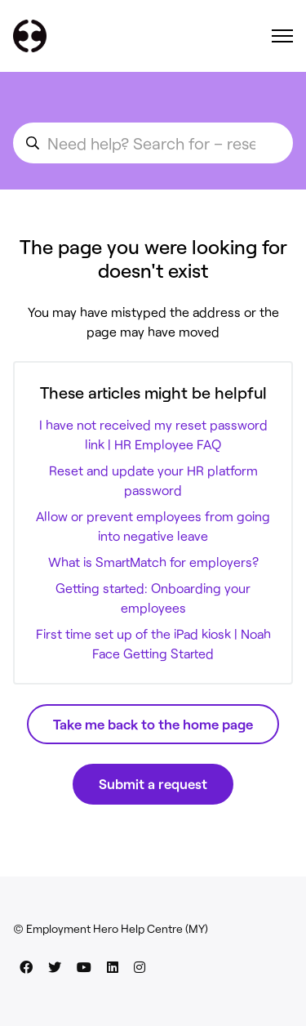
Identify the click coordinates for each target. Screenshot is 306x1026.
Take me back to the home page (153, 724)
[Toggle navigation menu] (282, 36)
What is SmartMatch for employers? (153, 561)
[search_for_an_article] (153, 143)
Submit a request (153, 783)
